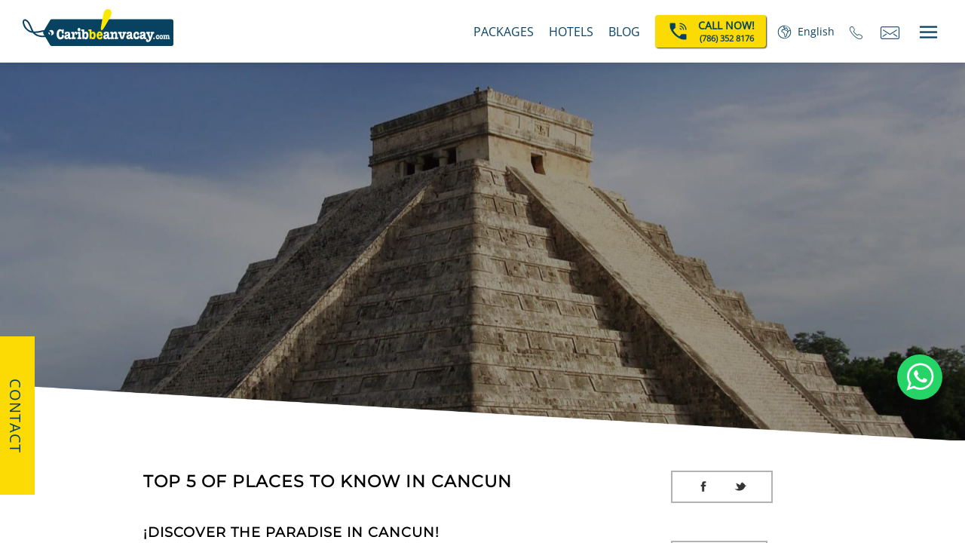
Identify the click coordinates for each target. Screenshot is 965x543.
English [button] (816, 31)
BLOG (624, 31)
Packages (503, 31)
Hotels (571, 31)
